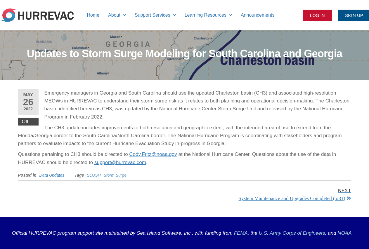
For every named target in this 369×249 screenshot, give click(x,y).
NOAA (344, 233)
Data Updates (52, 175)
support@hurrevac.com (120, 162)
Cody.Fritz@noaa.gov (153, 154)
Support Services (155, 15)
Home (93, 15)
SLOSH (94, 175)
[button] (117, 15)
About (117, 15)
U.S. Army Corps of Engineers (291, 233)
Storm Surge (115, 175)
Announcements (258, 15)
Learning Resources (208, 15)
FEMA (241, 233)
